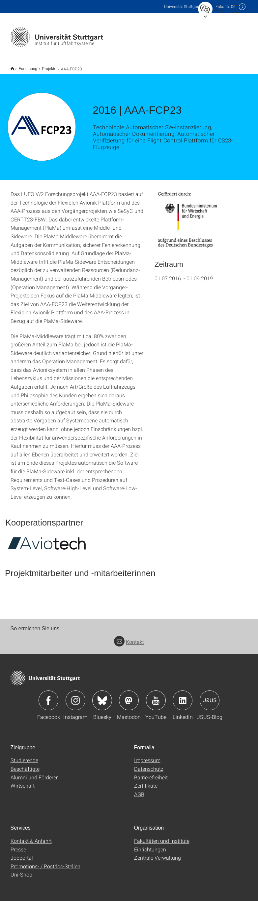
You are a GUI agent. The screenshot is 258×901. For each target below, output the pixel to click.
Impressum (147, 760)
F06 (225, 6)
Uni (182, 6)
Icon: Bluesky (102, 700)
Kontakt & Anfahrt (31, 840)
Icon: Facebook (48, 700)
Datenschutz (148, 768)
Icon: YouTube (156, 700)
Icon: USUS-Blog (209, 700)
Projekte (49, 68)
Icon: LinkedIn (182, 700)
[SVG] (46, 543)
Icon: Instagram (75, 700)
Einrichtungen (150, 849)
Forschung (28, 68)
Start (12, 68)
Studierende (24, 760)
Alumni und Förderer (34, 777)
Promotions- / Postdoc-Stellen (45, 866)
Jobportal (22, 857)
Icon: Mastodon (129, 700)
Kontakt (129, 641)
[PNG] (191, 220)
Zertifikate (146, 785)
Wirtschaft (23, 785)
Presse (18, 849)
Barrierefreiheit (151, 777)
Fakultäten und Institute (161, 840)
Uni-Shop (21, 874)
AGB (139, 794)
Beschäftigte (25, 768)
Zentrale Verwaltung (157, 857)
